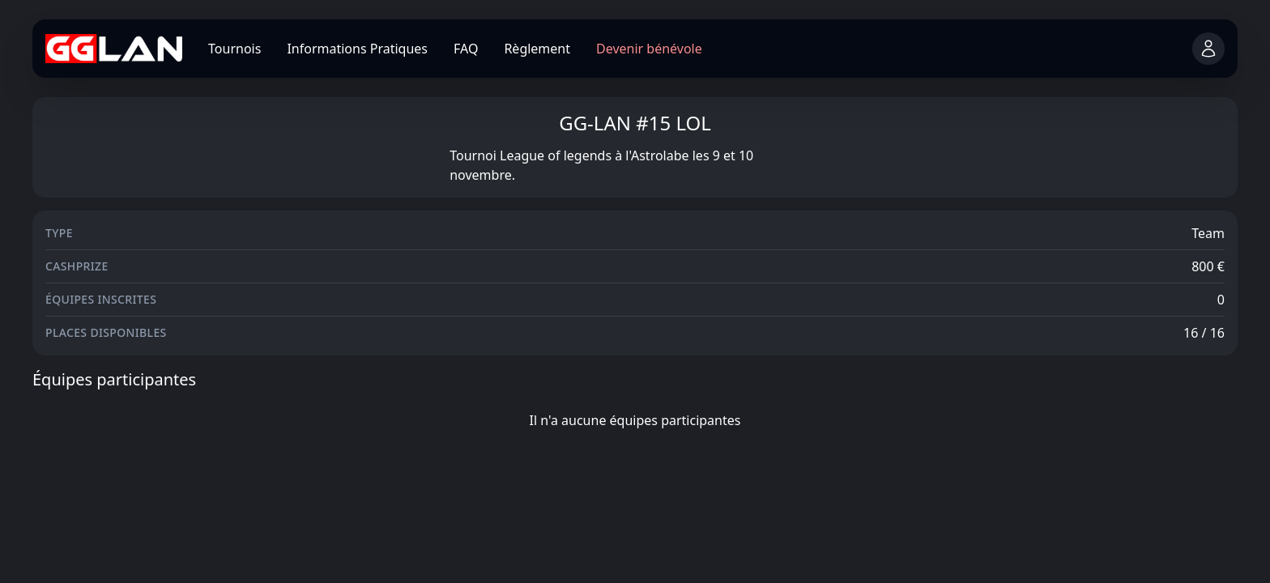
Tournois (234, 48)
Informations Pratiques (357, 48)
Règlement (537, 48)
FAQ (466, 48)
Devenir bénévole (649, 48)
